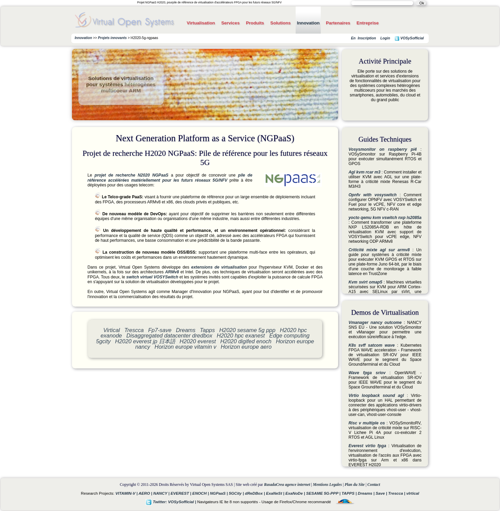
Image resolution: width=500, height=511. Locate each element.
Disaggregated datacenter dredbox (169, 335)
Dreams (186, 330)
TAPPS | (349, 493)
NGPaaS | (219, 493)
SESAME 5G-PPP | (324, 493)
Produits (255, 22)
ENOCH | (201, 493)
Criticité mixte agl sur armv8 (379, 250)
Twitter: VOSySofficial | (171, 501)
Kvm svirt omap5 (365, 282)
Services (230, 22)
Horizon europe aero (246, 347)
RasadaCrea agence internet (287, 484)
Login (385, 38)
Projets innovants (112, 38)
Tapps (207, 330)
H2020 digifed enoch (246, 341)
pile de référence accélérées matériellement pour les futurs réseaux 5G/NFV (170, 178)
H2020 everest (198, 341)
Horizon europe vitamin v (185, 347)
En (353, 38)
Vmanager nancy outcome (375, 322)
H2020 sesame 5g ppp (247, 330)
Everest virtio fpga (367, 445)
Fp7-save (160, 330)
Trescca (134, 330)
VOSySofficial (409, 38)
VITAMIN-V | (126, 493)
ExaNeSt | (275, 493)
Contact (373, 484)
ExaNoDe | (295, 493)
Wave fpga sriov (367, 372)
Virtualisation (201, 22)
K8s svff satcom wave (372, 345)
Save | (381, 493)
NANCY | (161, 493)
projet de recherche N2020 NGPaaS (132, 175)
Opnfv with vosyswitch (373, 195)
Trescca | (397, 493)
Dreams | (367, 493)
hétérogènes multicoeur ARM (128, 87)
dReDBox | (255, 493)
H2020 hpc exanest (241, 335)
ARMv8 (172, 272)
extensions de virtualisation (219, 267)
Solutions (280, 22)
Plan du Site (355, 484)
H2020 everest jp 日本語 (145, 341)
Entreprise (367, 22)
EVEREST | (181, 493)
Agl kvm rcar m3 (365, 172)
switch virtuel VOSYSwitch (152, 277)
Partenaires (338, 22)
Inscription (367, 38)
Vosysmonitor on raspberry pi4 (383, 149)
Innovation (308, 22)
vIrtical (412, 493)
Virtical (111, 330)
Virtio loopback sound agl (376, 395)
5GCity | (237, 493)
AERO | (145, 493)
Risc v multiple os (367, 423)
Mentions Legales (327, 484)
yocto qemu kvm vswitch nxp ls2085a (385, 217)
